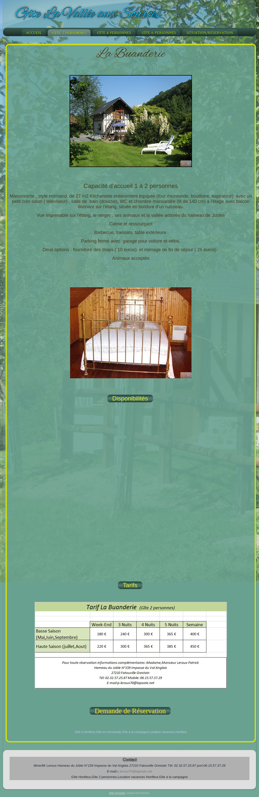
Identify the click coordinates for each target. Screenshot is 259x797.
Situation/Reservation (209, 32)
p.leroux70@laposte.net (134, 771)
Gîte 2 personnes (69, 32)
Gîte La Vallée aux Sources (88, 14)
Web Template (117, 793)
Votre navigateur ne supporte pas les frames (131, 497)
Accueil (34, 32)
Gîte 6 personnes (159, 32)
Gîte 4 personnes (114, 32)
